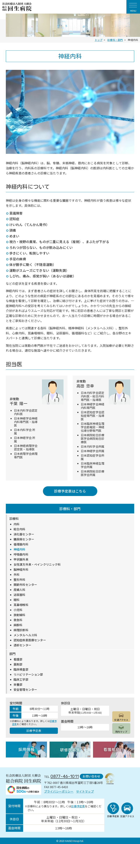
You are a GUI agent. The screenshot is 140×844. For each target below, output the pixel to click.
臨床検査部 (21, 669)
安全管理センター (25, 689)
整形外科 (19, 579)
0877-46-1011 (64, 776)
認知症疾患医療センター (30, 640)
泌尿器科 (19, 594)
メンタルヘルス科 (25, 635)
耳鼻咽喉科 (21, 605)
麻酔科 (18, 625)
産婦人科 (19, 589)
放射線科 (19, 615)
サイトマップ (85, 791)
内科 (16, 524)
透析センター (22, 645)
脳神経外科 (21, 569)
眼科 (16, 600)
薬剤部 (18, 664)
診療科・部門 (70, 508)
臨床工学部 (21, 679)
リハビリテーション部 (28, 674)
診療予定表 (33, 731)
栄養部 (18, 684)
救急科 (18, 620)
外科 (16, 574)
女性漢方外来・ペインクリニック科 (37, 564)
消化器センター (24, 534)
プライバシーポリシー (59, 791)
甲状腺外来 (21, 559)
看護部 (18, 659)
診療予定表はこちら (70, 490)
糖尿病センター (24, 539)
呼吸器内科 (21, 554)
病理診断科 (21, 630)
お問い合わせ (91, 776)
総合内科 (19, 529)
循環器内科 (21, 544)
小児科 (18, 610)
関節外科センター (25, 584)
